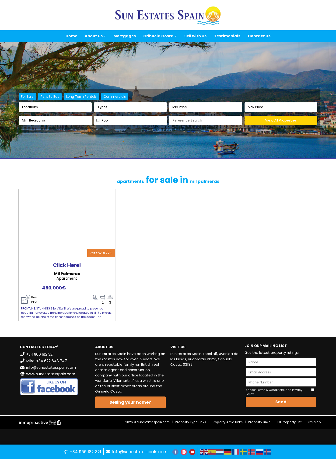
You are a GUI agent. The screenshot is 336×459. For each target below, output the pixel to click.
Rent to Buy (50, 96)
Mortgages (124, 36)
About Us (95, 36)
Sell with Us (195, 36)
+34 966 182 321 (85, 452)
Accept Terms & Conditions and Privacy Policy (274, 392)
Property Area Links (227, 422)
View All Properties (281, 120)
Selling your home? (130, 402)
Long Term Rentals (81, 96)
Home (71, 36)
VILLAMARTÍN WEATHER (205, 388)
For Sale (27, 96)
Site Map (314, 422)
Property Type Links (190, 422)
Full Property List (288, 422)
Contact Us (259, 36)
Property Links (259, 422)
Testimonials (227, 36)
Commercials (115, 96)
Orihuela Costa (160, 36)
